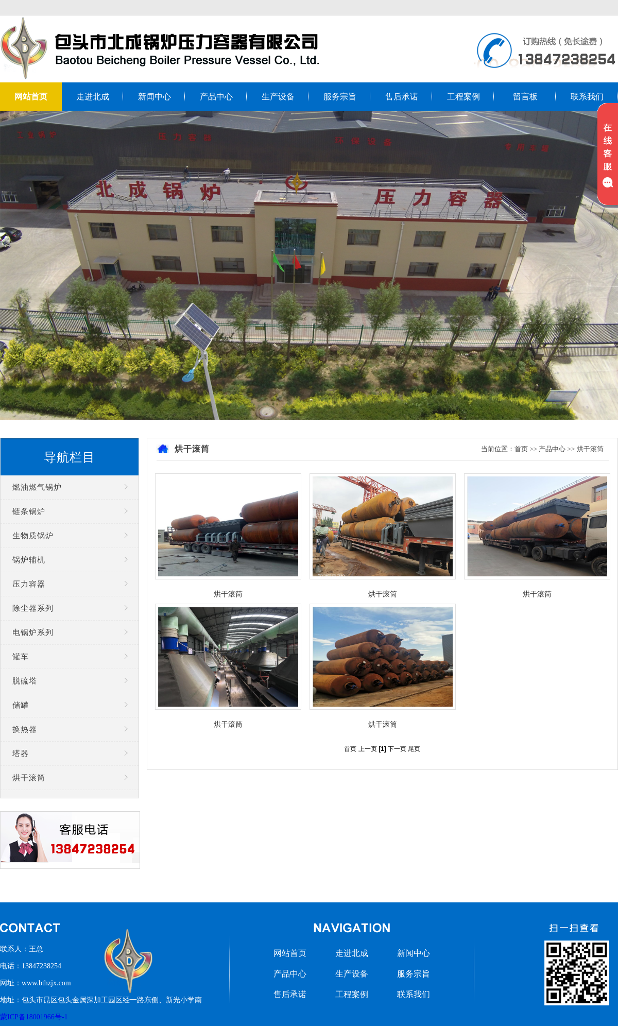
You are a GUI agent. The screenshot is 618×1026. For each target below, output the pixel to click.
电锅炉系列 (33, 632)
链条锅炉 (28, 511)
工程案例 (463, 96)
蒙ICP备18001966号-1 (33, 1017)
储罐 (20, 705)
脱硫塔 (24, 681)
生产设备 (278, 96)
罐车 (20, 657)
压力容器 (28, 584)
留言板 (525, 96)
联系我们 (587, 96)
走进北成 (92, 96)
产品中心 (216, 96)
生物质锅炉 (33, 536)
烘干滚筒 (28, 778)
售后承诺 (401, 96)
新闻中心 (154, 96)
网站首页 (30, 96)
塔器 (20, 753)
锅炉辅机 (28, 560)
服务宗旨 (339, 96)
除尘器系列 (33, 608)
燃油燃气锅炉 (37, 487)
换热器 (24, 729)
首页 (521, 449)
